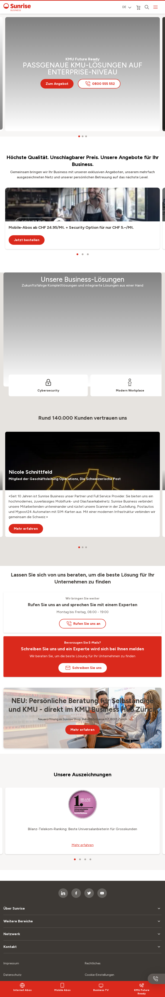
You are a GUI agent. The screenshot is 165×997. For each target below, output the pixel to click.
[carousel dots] (79, 136)
